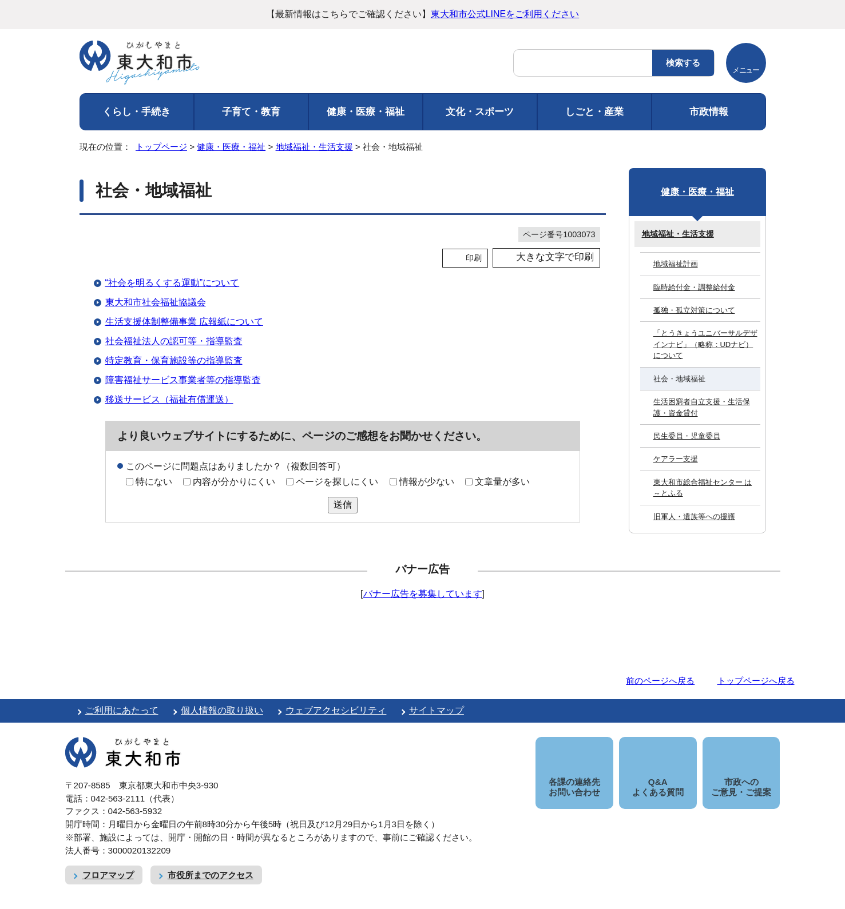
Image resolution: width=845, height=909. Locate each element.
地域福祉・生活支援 (314, 147)
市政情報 (708, 111)
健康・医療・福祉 (365, 111)
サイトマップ (436, 710)
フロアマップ (108, 862)
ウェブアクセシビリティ (335, 710)
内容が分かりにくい (234, 482)
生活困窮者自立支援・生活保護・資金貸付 (701, 407)
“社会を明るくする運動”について (172, 283)
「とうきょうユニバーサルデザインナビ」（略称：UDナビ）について (705, 344)
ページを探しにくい (337, 482)
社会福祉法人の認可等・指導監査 (174, 341)
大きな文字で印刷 (555, 257)
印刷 (474, 257)
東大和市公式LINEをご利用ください (505, 14)
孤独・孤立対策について (694, 310)
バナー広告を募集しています (422, 594)
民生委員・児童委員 (686, 436)
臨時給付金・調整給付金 (694, 287)
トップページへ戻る (756, 680)
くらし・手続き (136, 111)
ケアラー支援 (675, 458)
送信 (343, 504)
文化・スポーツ (480, 111)
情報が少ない (426, 482)
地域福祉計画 (675, 264)
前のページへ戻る (660, 680)
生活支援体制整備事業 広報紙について (184, 321)
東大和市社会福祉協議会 (155, 302)
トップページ (161, 147)
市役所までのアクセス (210, 862)
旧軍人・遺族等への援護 (694, 516)
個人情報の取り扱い (222, 710)
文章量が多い (502, 482)
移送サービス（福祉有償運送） (169, 399)
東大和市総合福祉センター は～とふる (702, 487)
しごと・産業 (594, 111)
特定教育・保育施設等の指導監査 (174, 360)
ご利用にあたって (121, 710)
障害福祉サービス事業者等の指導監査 (183, 380)
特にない (154, 482)
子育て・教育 (251, 111)
